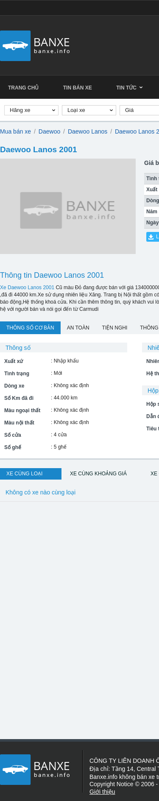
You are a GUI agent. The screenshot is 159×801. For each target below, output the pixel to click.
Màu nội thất (19, 423)
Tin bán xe (77, 88)
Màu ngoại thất (22, 410)
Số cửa (12, 435)
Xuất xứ (13, 361)
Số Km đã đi (18, 398)
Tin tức (129, 88)
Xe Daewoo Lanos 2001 (27, 287)
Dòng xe (14, 386)
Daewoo (49, 131)
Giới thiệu (102, 791)
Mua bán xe (15, 131)
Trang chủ (23, 88)
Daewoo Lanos (87, 131)
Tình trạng (16, 374)
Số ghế (12, 447)
